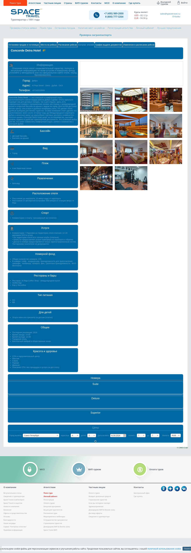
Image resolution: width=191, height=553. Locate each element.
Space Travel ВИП (50, 530)
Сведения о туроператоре (14, 496)
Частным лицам (52, 3)
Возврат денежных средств (100, 496)
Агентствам (35, 3)
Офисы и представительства (15, 513)
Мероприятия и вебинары (54, 516)
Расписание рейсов (67, 45)
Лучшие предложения (169, 28)
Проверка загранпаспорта (95, 35)
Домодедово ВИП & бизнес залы (57, 526)
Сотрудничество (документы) (55, 520)
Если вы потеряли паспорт (99, 503)
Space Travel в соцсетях (13, 503)
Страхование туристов (53, 523)
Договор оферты (95, 513)
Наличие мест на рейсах (91, 28)
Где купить (134, 3)
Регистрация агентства (120, 28)
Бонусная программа (52, 506)
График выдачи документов (108, 45)
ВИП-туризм (81, 3)
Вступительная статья (12, 493)
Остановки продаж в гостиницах (24, 45)
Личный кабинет (145, 28)
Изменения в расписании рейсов (138, 45)
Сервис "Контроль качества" (15, 526)
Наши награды (10, 523)
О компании (119, 3)
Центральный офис (142, 493)
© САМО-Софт (182, 448)
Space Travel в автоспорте (14, 500)
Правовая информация (13, 530)
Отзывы (176, 16)
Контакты (96, 3)
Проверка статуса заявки (23, 28)
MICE (107, 3)
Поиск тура (15, 3)
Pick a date (124, 435)
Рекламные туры (50, 513)
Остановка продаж (65, 28)
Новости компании (11, 506)
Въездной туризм (166, 3)
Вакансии (7, 510)
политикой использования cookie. (164, 548)
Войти (184, 2)
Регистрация (49, 500)
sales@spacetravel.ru (170, 13)
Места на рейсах (49, 45)
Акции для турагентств (53, 510)
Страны (68, 3)
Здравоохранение (96, 506)
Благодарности (10, 520)
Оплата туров (49, 503)
